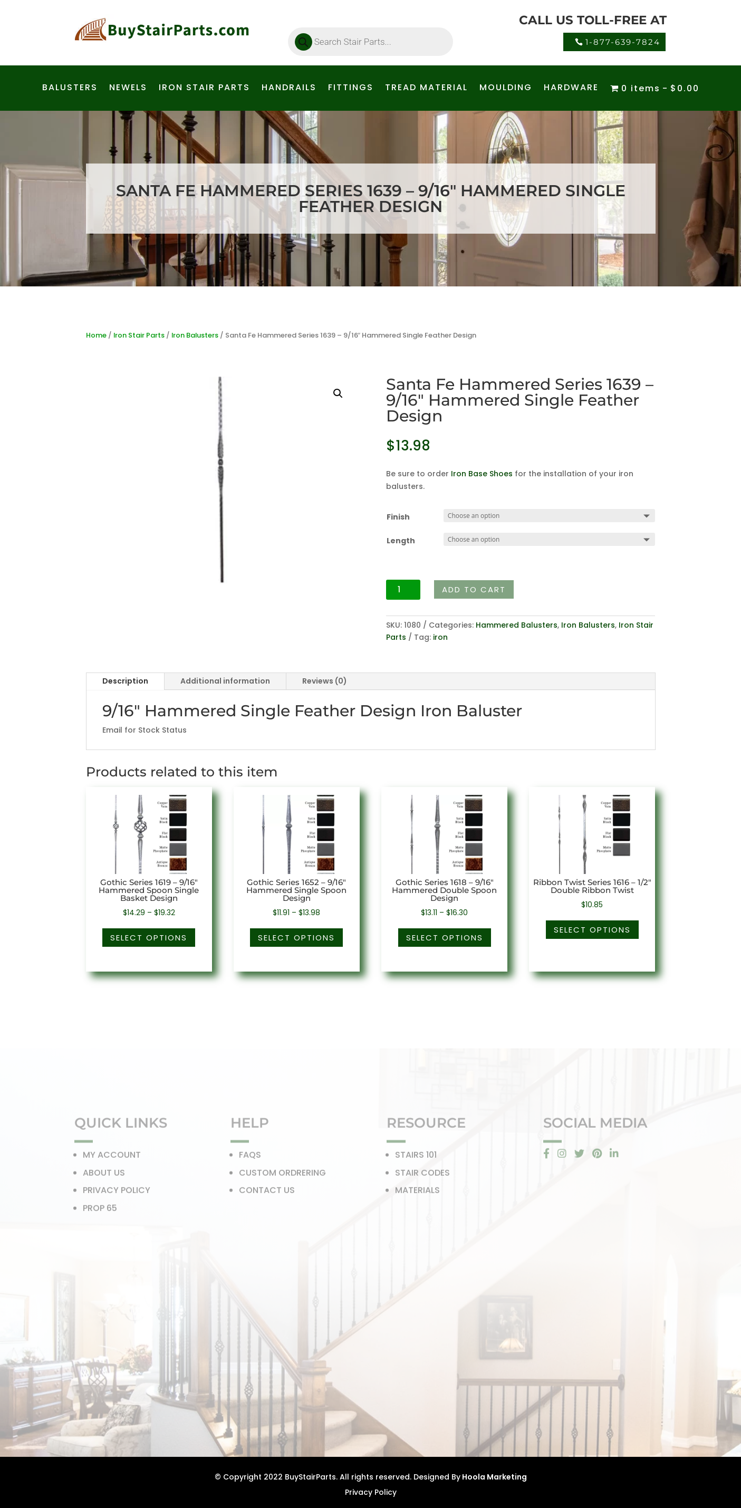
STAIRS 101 (416, 1157)
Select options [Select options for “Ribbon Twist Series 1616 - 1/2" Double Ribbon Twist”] (592, 929)
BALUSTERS (70, 88)
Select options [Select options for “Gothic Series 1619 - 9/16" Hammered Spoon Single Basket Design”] (148, 937)
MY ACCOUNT (112, 1157)
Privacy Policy (371, 1492)
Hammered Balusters (516, 625)
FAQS (250, 1157)
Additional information (225, 681)
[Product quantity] (403, 590)
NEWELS (128, 88)
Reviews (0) (324, 681)
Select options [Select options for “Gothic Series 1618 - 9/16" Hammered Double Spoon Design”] (444, 937)
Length (401, 540)
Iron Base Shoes (482, 473)
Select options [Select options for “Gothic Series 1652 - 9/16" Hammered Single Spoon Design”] (296, 937)
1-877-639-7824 (622, 42)
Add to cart (474, 589)
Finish (398, 517)
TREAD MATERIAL (426, 88)
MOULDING (505, 88)
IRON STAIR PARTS (204, 88)
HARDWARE (571, 88)
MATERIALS (417, 1193)
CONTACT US (267, 1193)
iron (440, 637)
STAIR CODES (422, 1175)
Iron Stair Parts (139, 335)
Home (96, 335)
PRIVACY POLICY (116, 1193)
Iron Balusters (194, 335)
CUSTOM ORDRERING (282, 1175)
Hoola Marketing (493, 1477)
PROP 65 (100, 1211)
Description (125, 681)
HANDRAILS (289, 88)
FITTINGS (350, 88)
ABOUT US (104, 1175)
